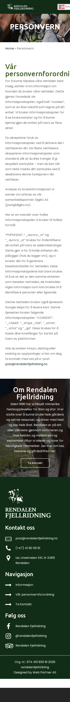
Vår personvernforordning (34, 594)
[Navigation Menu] (63, 7)
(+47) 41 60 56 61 (27, 548)
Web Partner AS (44, 672)
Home (9, 48)
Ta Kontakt (23, 604)
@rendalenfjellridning (31, 636)
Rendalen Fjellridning (30, 626)
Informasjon (24, 585)
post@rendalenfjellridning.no (26, 364)
